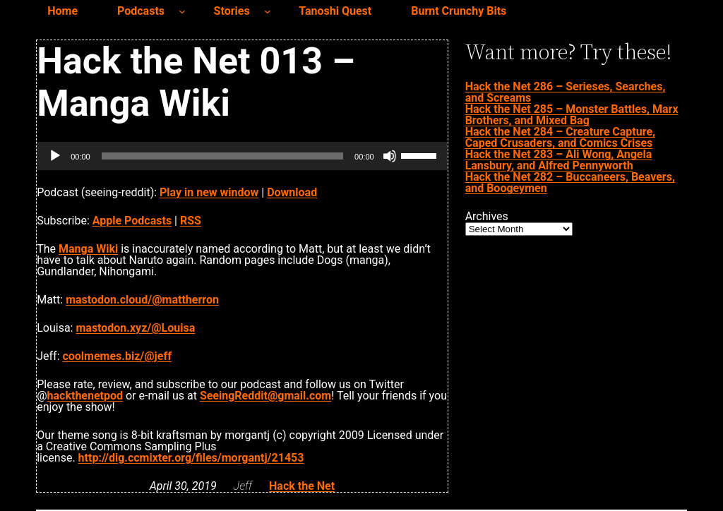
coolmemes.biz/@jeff (116, 356)
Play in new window (209, 192)
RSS (190, 220)
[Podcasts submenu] (182, 11)
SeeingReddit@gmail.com (265, 395)
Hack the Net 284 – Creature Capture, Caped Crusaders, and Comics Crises (560, 137)
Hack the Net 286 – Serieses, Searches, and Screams (565, 92)
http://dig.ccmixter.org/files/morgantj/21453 (191, 457)
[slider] (222, 156)
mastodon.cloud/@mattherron (142, 299)
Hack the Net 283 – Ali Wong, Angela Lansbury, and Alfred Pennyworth (558, 160)
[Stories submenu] (267, 11)
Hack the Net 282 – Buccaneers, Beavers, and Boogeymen (570, 182)
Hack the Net (302, 486)
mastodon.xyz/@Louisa (135, 328)
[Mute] (390, 156)
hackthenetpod (85, 395)
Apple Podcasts (132, 220)
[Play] (55, 156)
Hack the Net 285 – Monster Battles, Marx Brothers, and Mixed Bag (572, 114)
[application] (242, 156)
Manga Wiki (88, 249)
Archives (486, 216)
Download (292, 192)
